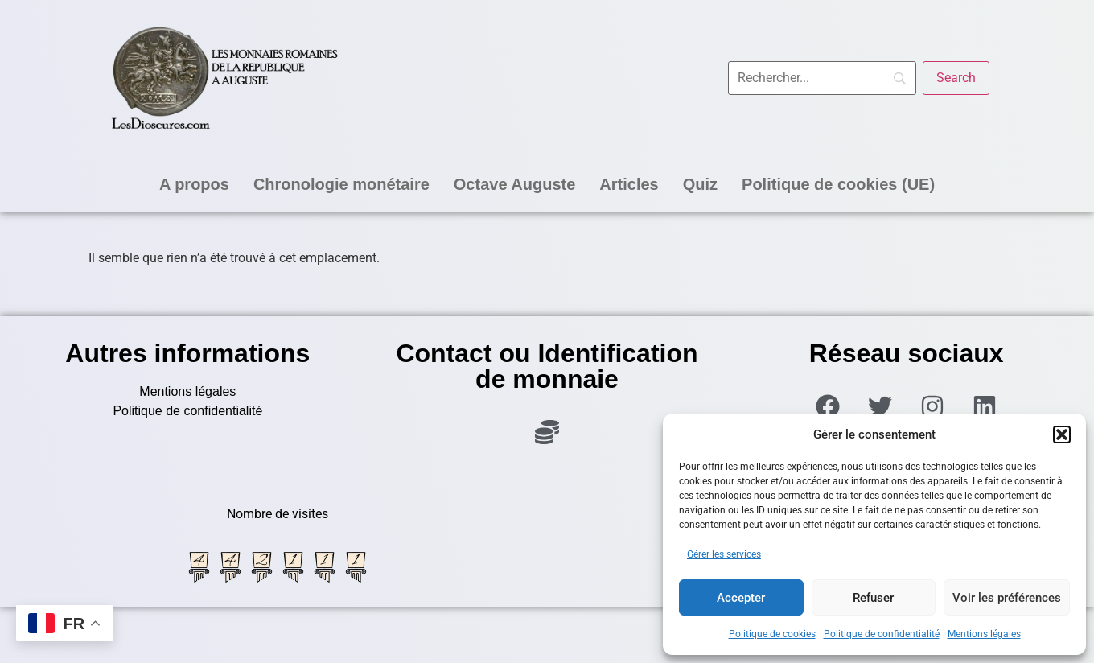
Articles (628, 184)
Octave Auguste (515, 184)
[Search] (956, 78)
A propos (194, 184)
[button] (1062, 434)
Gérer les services (724, 554)
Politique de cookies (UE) (838, 184)
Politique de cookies (772, 634)
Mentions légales (984, 634)
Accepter (741, 598)
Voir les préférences (1006, 598)
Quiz (700, 184)
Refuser (873, 598)
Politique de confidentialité (882, 634)
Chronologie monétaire (341, 184)
